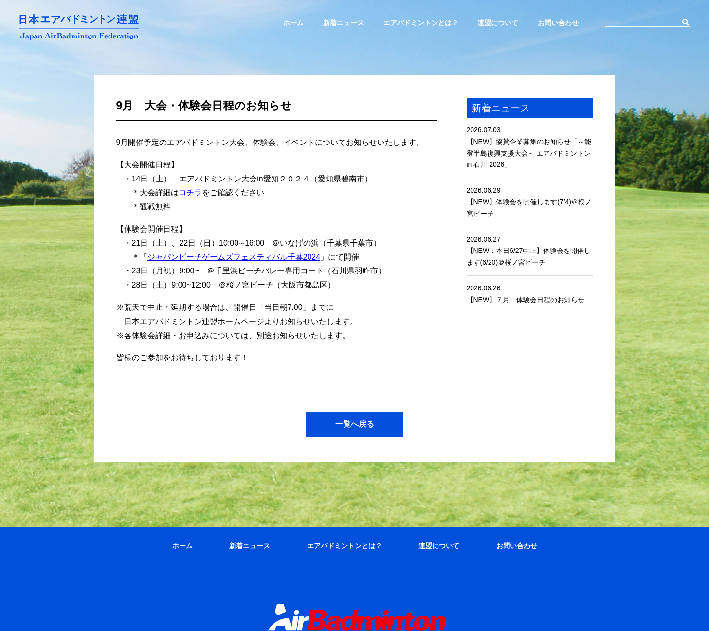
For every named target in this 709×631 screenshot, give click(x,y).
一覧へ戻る (354, 424)
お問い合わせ (558, 23)
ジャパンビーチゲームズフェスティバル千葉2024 (234, 257)
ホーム (293, 23)
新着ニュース (343, 23)
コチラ (190, 192)
